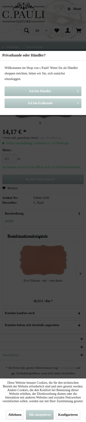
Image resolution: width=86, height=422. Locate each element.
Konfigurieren (68, 414)
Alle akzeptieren (40, 414)
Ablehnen (15, 414)
